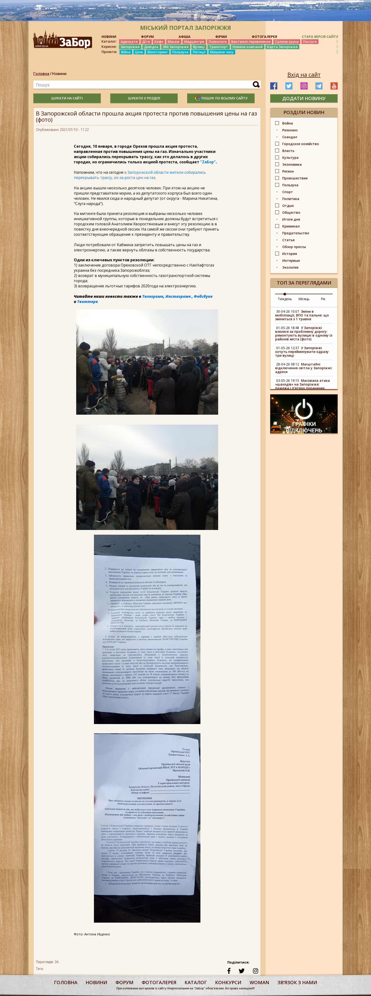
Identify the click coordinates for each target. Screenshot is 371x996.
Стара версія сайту (320, 36)
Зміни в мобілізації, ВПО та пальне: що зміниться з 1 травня (302, 315)
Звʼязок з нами (297, 982)
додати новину (304, 98)
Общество (291, 212)
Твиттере (87, 301)
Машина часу (222, 52)
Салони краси (287, 41)
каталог (196, 982)
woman (259, 982)
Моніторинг (157, 52)
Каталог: (109, 41)
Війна (126, 52)
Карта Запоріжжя (282, 46)
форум (124, 982)
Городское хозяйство (300, 144)
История (289, 253)
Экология (290, 267)
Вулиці (199, 46)
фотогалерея (159, 982)
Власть (288, 150)
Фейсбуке (203, 296)
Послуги (310, 41)
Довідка (151, 46)
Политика (290, 198)
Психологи (218, 41)
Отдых (288, 205)
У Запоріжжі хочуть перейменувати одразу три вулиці (302, 352)
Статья (288, 240)
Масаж (174, 41)
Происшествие (295, 178)
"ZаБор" (208, 162)
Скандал (289, 137)
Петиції (199, 52)
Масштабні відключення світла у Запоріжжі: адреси (303, 368)
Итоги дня (291, 219)
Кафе (159, 41)
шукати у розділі (144, 98)
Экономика (292, 164)
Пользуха (180, 52)
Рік (323, 299)
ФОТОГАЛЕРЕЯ (264, 36)
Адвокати (129, 41)
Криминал (291, 226)
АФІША (184, 36)
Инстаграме (178, 296)
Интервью (291, 260)
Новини (59, 73)
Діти (146, 41)
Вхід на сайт (304, 74)
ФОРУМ (147, 36)
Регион (288, 171)
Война (287, 123)
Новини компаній (248, 46)
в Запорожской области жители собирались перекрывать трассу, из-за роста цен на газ (140, 175)
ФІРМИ (221, 36)
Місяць (303, 299)
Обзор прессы (294, 247)
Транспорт (218, 46)
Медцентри (194, 41)
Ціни (139, 52)
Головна (41, 73)
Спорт (287, 192)
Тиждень (285, 299)
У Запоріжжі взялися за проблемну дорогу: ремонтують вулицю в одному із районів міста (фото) (303, 333)
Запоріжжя (130, 46)
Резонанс (290, 130)
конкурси (228, 982)
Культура (290, 157)
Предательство (295, 233)
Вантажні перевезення (250, 41)
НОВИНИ (109, 36)
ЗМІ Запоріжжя (176, 46)
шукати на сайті (67, 98)
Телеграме (152, 296)
